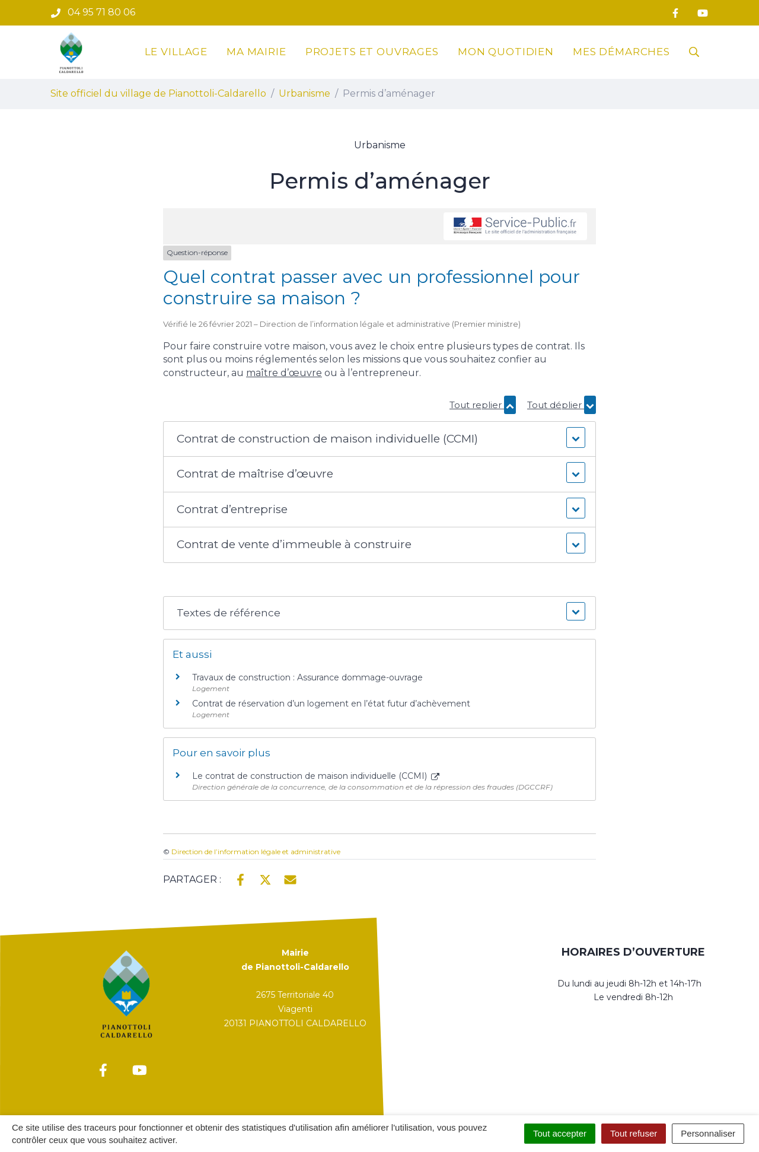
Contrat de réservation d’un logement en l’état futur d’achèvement (331, 703)
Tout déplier (561, 405)
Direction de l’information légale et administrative (255, 851)
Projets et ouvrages (372, 52)
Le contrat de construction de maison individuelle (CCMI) (315, 776)
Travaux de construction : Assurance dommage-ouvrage (307, 677)
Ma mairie (256, 52)
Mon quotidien (506, 52)
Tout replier (482, 405)
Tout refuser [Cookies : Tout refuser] (633, 1133)
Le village (176, 52)
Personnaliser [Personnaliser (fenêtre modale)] (708, 1133)
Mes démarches (621, 52)
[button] (379, 439)
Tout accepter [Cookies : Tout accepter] (559, 1133)
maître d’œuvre (284, 372)
